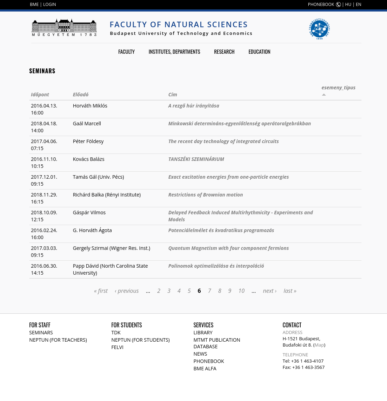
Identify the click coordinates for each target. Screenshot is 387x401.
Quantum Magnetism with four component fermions (228, 248)
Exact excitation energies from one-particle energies (228, 176)
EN (358, 4)
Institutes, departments (174, 51)
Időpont (40, 94)
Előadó (80, 94)
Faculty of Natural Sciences (179, 24)
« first (101, 291)
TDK (116, 332)
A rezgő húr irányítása (193, 105)
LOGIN (49, 4)
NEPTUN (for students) (141, 339)
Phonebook (209, 361)
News (200, 353)
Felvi (118, 347)
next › (270, 291)
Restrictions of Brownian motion (205, 194)
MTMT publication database (217, 343)
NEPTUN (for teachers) (58, 339)
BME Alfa (205, 368)
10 (241, 291)
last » (290, 291)
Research (224, 51)
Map (319, 345)
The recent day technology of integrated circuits (223, 141)
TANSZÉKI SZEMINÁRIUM (196, 159)
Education (260, 51)
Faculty (126, 51)
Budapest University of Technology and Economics (181, 33)
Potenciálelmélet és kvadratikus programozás (221, 230)
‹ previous (127, 291)
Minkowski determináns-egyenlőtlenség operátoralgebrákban (239, 123)
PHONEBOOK (321, 4)
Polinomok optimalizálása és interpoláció (216, 265)
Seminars (41, 332)
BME (34, 4)
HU (348, 4)
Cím (172, 94)
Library (203, 332)
